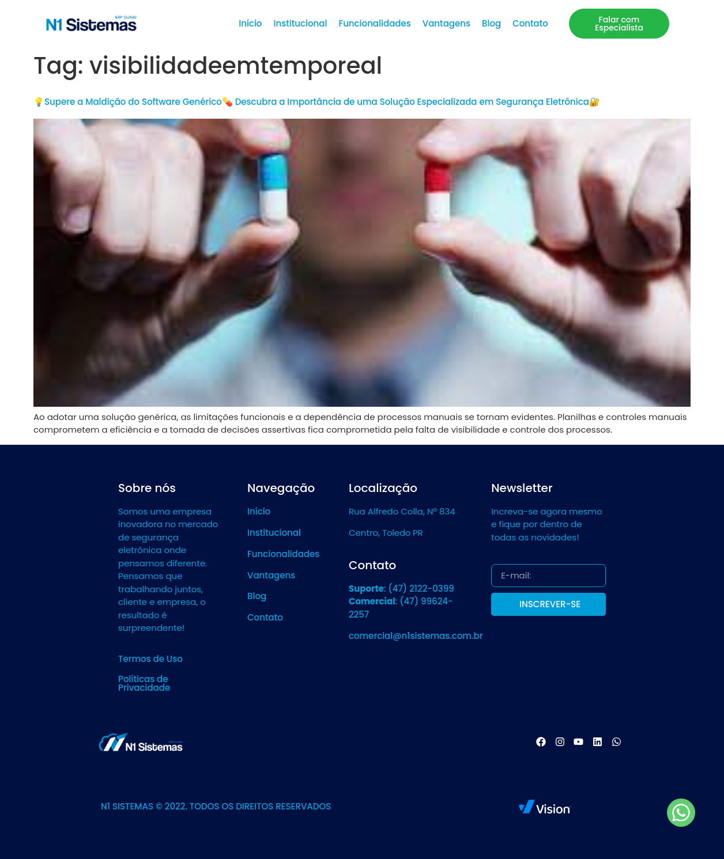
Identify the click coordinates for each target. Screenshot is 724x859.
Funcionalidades (374, 23)
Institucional (300, 23)
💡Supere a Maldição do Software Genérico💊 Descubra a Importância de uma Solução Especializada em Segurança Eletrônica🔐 (316, 102)
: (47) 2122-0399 (401, 588)
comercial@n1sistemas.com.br (416, 636)
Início (250, 23)
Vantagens (446, 23)
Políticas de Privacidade (144, 683)
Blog (491, 23)
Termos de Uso (150, 659)
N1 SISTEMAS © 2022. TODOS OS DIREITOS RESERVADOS (216, 806)
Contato (530, 23)
